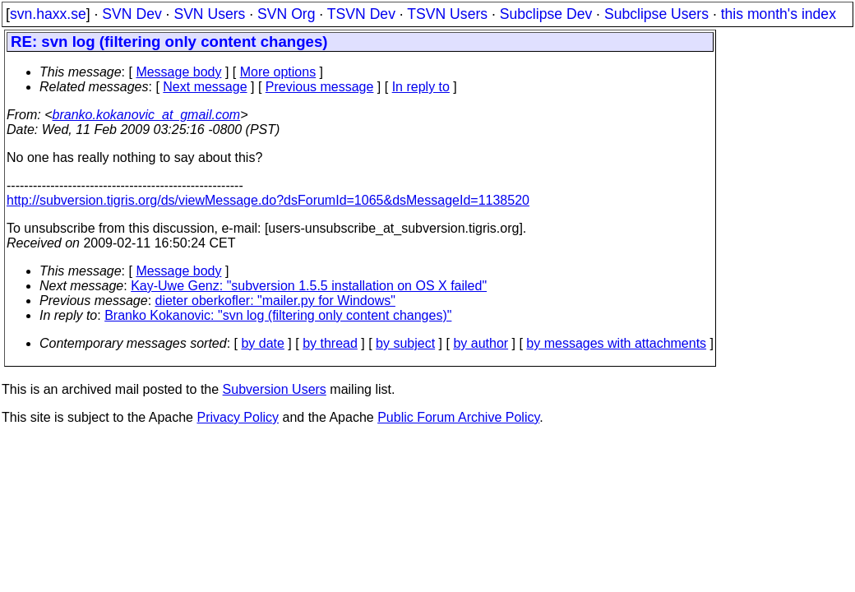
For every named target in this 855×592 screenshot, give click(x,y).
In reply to (421, 87)
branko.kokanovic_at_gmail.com (147, 115)
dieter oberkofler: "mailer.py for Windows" (275, 301)
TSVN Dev (361, 14)
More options (278, 72)
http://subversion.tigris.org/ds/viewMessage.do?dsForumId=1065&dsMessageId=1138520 (268, 200)
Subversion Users (274, 389)
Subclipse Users (656, 14)
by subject (405, 343)
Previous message (320, 87)
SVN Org (286, 14)
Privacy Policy (237, 417)
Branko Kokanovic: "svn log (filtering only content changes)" (277, 315)
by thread (330, 343)
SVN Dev (131, 14)
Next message (205, 87)
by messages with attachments (616, 343)
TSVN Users (447, 14)
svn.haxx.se (48, 14)
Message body (178, 72)
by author (480, 343)
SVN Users (209, 14)
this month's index (778, 14)
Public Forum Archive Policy (458, 417)
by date (262, 343)
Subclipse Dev (546, 14)
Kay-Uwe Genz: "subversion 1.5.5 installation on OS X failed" (309, 286)
